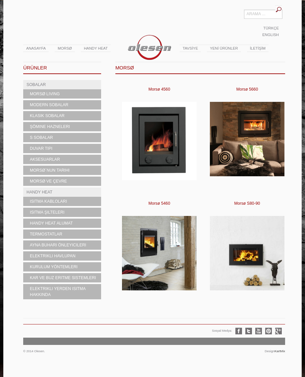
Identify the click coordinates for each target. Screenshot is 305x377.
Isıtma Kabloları (48, 201)
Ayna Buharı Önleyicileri (58, 245)
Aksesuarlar (45, 159)
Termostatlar (46, 234)
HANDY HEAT (39, 192)
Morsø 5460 (159, 203)
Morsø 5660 (247, 89)
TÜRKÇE (271, 28)
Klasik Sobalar (47, 115)
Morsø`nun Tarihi (50, 170)
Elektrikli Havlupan (53, 256)
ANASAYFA (36, 48)
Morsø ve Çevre (48, 181)
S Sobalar (41, 137)
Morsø (65, 48)
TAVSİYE (190, 48)
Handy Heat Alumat (51, 223)
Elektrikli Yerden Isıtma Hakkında (58, 291)
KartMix (279, 351)
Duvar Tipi (41, 148)
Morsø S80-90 (247, 203)
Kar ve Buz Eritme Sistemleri (63, 277)
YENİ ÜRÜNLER (224, 48)
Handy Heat (96, 48)
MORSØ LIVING (45, 94)
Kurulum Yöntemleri (54, 267)
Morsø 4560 (159, 89)
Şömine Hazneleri (50, 126)
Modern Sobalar (49, 105)
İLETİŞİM (258, 48)
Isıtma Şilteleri (47, 212)
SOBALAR (36, 84)
